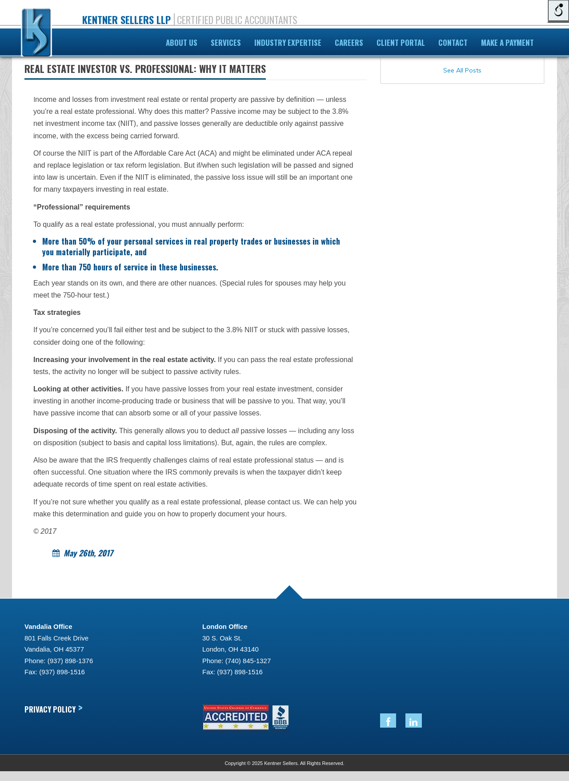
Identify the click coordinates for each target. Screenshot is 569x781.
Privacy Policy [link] (53, 708)
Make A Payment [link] (507, 42)
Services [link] (226, 42)
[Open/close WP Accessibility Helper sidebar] (558, 10)
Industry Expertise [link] (287, 42)
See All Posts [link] (462, 70)
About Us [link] (181, 42)
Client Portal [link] (401, 42)
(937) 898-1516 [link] (62, 672)
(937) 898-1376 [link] (70, 660)
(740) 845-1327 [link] (248, 660)
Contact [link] (453, 42)
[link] (36, 34)
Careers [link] (349, 42)
